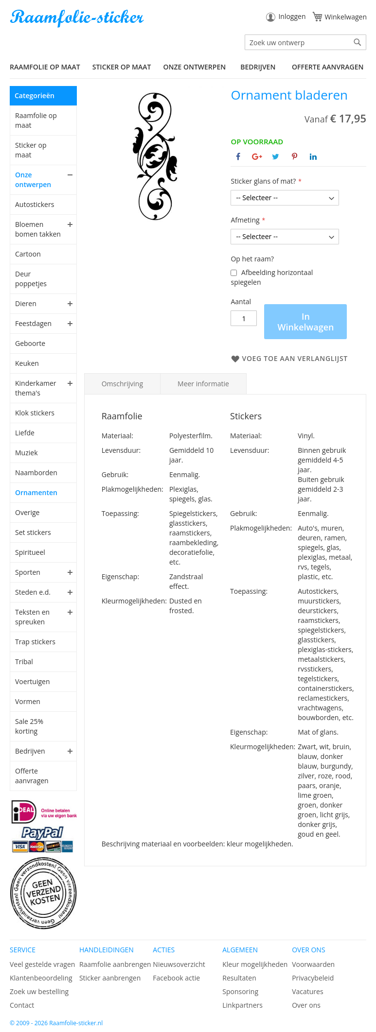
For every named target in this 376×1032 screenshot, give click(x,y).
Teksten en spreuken (32, 616)
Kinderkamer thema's (35, 387)
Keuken (27, 363)
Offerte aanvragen (327, 66)
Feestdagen (33, 323)
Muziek (26, 452)
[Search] (357, 42)
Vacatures (307, 991)
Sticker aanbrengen (110, 977)
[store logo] (78, 19)
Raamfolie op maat (36, 120)
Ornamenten (36, 492)
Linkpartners (242, 1005)
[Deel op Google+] (257, 156)
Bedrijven (30, 751)
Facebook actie (176, 977)
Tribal (24, 661)
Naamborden (36, 472)
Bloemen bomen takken (38, 229)
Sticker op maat (30, 149)
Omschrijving (122, 383)
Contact (22, 1005)
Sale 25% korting (29, 726)
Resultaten (239, 977)
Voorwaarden (313, 964)
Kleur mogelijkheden (254, 964)
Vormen (27, 701)
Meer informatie (203, 383)
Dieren (25, 303)
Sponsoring (240, 991)
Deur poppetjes (31, 278)
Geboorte (30, 343)
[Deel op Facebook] (238, 156)
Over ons (306, 1005)
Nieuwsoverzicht (179, 964)
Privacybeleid (313, 977)
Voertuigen (32, 681)
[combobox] (305, 42)
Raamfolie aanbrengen (115, 964)
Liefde (25, 432)
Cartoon (28, 253)
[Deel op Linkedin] (313, 156)
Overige (27, 512)
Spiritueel (30, 552)
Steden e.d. (33, 592)
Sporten (27, 572)
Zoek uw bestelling (39, 991)
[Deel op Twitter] (275, 156)
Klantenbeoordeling (41, 977)
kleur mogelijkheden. (260, 843)
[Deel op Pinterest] (294, 156)
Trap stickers (35, 641)
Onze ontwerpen (33, 179)
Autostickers (34, 204)
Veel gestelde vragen (42, 964)
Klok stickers (34, 412)
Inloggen (291, 16)
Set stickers (33, 532)
